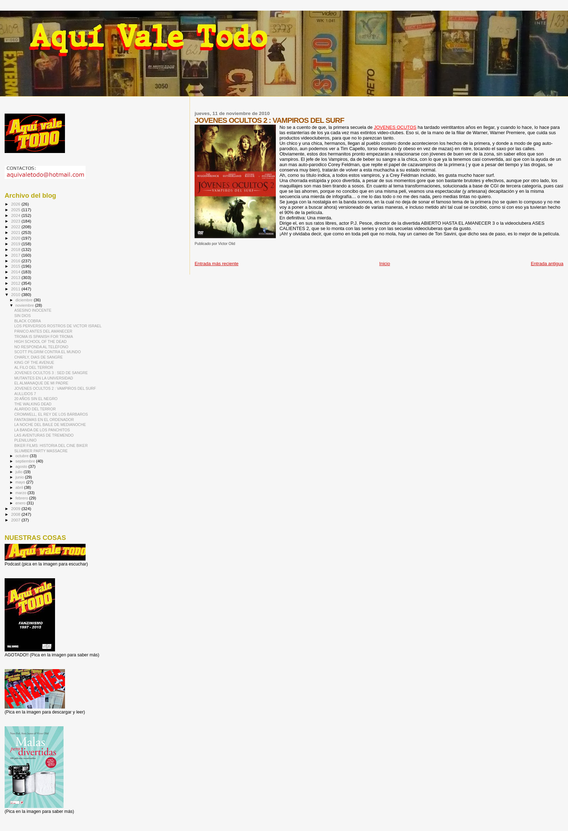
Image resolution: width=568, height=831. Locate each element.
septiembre (26, 461)
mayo (21, 482)
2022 (16, 226)
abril (20, 487)
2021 (16, 232)
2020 (16, 238)
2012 (16, 283)
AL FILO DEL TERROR (33, 367)
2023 (16, 221)
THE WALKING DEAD (32, 404)
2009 (16, 508)
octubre (23, 456)
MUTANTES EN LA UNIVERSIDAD (43, 378)
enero (21, 503)
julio (20, 472)
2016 (16, 260)
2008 (16, 514)
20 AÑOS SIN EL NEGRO (36, 399)
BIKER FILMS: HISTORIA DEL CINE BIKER (51, 445)
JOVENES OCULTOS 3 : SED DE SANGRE (51, 373)
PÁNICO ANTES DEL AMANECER (43, 331)
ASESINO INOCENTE (32, 310)
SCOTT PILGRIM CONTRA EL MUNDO (47, 352)
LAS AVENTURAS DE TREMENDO (43, 435)
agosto (22, 466)
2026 (16, 204)
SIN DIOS (22, 315)
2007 (16, 520)
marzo (22, 493)
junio (20, 477)
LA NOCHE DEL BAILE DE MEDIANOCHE (50, 424)
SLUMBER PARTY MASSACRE (41, 451)
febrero (22, 498)
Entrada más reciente (217, 263)
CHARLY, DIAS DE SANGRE (38, 357)
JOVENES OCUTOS (395, 127)
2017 (16, 255)
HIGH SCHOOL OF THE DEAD (40, 341)
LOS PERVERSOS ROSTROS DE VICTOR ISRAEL (58, 326)
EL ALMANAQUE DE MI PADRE (41, 383)
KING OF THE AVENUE (34, 362)
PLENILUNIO (25, 440)
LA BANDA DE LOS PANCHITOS (42, 430)
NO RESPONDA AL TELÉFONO (41, 347)
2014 (16, 271)
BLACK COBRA (27, 321)
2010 (16, 294)
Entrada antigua (547, 263)
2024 (16, 215)
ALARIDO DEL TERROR (35, 409)
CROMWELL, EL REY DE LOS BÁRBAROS (51, 414)
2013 (16, 277)
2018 (16, 249)
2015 (16, 266)
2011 (16, 288)
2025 (16, 209)
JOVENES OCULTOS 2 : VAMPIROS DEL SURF (55, 388)
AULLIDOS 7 (25, 394)
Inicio (384, 263)
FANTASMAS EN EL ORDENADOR (44, 419)
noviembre (25, 305)
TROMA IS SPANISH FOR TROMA (43, 336)
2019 (16, 243)
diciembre (25, 300)
